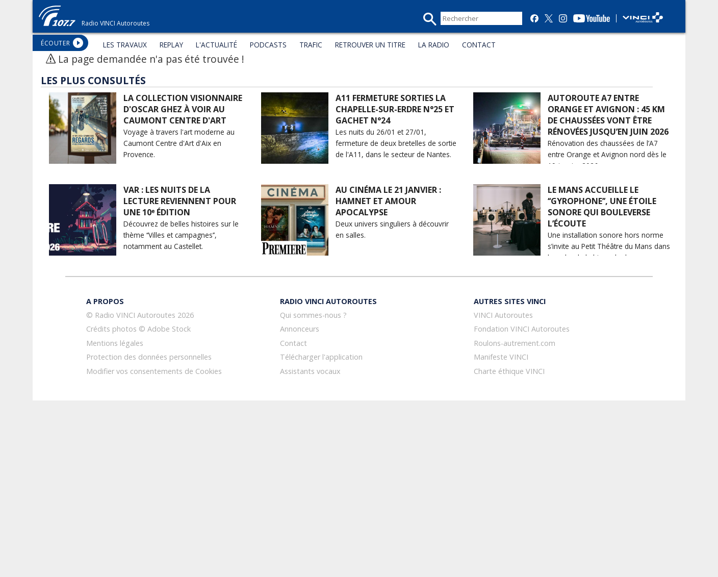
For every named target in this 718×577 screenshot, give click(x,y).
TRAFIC (310, 44)
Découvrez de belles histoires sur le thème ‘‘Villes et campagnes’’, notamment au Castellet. (181, 235)
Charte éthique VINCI (509, 371)
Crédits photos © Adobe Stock (138, 329)
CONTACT (479, 44)
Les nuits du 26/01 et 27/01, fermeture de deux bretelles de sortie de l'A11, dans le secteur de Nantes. (396, 143)
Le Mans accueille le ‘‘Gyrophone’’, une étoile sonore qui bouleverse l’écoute (602, 206)
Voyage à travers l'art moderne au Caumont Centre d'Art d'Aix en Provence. (179, 143)
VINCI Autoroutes (503, 315)
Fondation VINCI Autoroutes (522, 329)
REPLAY (171, 44)
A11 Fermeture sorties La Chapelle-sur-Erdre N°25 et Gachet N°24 (395, 109)
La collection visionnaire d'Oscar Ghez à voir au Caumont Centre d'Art (182, 109)
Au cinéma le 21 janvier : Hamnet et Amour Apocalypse (388, 201)
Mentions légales (114, 343)
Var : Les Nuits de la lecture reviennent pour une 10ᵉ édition (179, 201)
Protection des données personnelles (149, 357)
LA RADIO (433, 44)
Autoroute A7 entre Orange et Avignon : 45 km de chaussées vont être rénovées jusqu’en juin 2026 (608, 114)
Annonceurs (299, 329)
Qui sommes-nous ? (313, 315)
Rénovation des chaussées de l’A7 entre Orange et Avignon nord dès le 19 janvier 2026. (607, 154)
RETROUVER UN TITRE (370, 44)
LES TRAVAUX (125, 44)
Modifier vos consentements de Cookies (154, 371)
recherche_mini (429, 19)
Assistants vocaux (310, 371)
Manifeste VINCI (501, 357)
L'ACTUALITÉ (216, 44)
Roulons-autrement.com (514, 343)
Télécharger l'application (321, 357)
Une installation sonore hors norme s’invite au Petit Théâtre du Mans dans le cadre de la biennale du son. (609, 246)
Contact (293, 343)
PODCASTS (268, 44)
